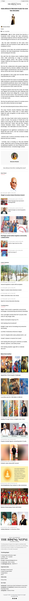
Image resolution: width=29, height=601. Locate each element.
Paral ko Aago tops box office (15, 243)
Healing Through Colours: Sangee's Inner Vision (13, 419)
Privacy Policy (4, 579)
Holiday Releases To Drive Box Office (10, 529)
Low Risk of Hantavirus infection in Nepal (11, 331)
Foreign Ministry (4, 573)
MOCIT (2, 574)
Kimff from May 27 (12, 252)
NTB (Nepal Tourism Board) (7, 569)
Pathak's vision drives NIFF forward (10, 463)
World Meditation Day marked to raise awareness (14, 485)
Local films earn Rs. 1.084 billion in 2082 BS (11, 397)
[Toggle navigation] (27, 4)
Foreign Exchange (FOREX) (6, 571)
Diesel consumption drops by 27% (9, 319)
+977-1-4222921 (9, 556)
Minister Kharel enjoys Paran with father (11, 507)
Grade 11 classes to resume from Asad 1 (11, 338)
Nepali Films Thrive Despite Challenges (11, 375)
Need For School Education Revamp (10, 301)
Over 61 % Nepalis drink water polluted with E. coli (13, 335)
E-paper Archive (24, 1)
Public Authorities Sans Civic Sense (10, 295)
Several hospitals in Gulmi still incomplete (11, 284)
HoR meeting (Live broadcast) (9, 323)
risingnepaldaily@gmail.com (11, 560)
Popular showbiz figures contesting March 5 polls (13, 441)
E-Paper (3, 1)
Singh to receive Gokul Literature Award (13, 195)
